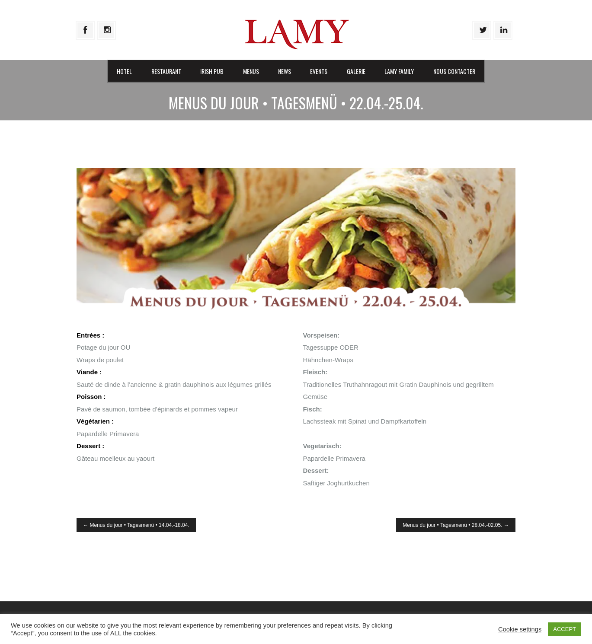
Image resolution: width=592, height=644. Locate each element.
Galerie (356, 71)
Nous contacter (454, 71)
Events (318, 71)
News (284, 71)
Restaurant (166, 71)
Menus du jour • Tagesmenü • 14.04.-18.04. (136, 525)
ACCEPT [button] (564, 629)
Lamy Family (399, 71)
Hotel (124, 71)
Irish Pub (212, 71)
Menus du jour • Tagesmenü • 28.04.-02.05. (456, 525)
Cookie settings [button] (519, 629)
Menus (251, 71)
